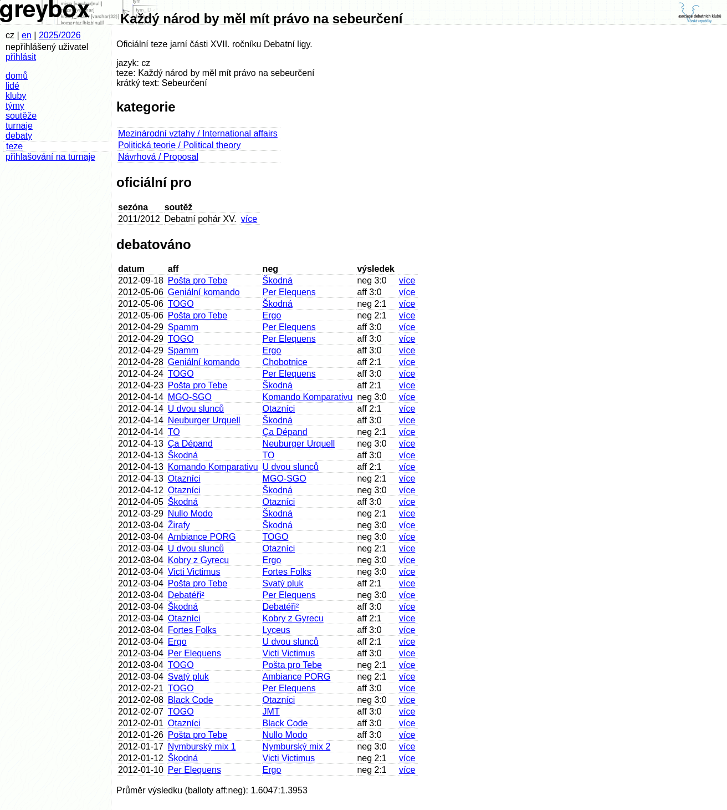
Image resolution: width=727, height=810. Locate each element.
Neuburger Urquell (204, 420)
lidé (12, 85)
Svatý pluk (283, 583)
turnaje (19, 125)
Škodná (278, 280)
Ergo (272, 315)
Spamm (183, 327)
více (249, 219)
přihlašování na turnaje (50, 156)
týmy (15, 105)
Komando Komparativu (308, 397)
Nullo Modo (190, 513)
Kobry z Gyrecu (198, 560)
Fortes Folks (287, 571)
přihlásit (21, 57)
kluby (16, 95)
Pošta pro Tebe (197, 280)
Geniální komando (204, 292)
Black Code (190, 700)
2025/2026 (60, 35)
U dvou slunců (196, 408)
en (27, 35)
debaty (19, 135)
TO (174, 432)
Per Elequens (289, 292)
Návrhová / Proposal (158, 156)
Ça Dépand (285, 432)
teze (14, 146)
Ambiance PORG (202, 536)
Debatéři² (186, 595)
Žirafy (179, 525)
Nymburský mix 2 (297, 746)
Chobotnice (285, 362)
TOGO (181, 303)
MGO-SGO (190, 397)
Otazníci (279, 408)
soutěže (21, 115)
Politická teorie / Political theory (179, 145)
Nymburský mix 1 (202, 746)
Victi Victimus (194, 571)
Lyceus (276, 630)
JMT (271, 711)
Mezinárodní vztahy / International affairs (198, 133)
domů (17, 75)
